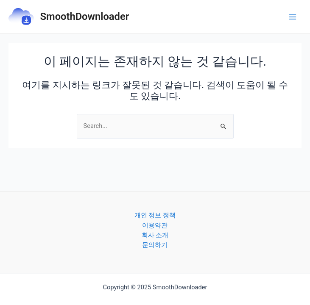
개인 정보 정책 (155, 215)
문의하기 (155, 245)
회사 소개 (155, 235)
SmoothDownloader (84, 16)
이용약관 (155, 225)
